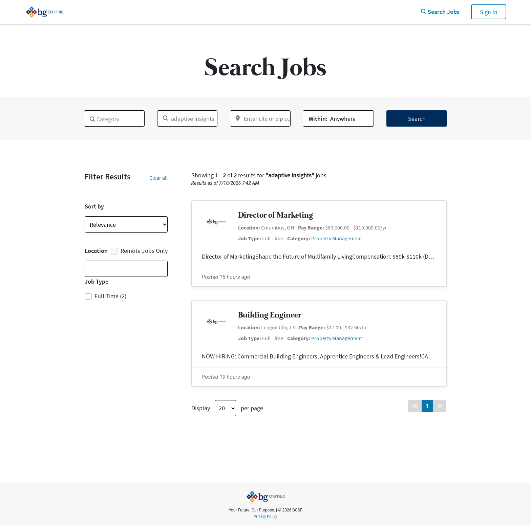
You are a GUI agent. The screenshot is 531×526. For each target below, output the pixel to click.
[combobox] (114, 118)
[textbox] (88, 116)
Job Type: (249, 238)
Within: (318, 119)
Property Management (336, 238)
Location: (249, 227)
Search (417, 119)
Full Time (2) (110, 296)
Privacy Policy (265, 516)
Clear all (158, 177)
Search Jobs (440, 12)
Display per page (227, 408)
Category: (298, 238)
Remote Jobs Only (139, 251)
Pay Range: (311, 227)
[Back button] (415, 406)
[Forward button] (439, 406)
